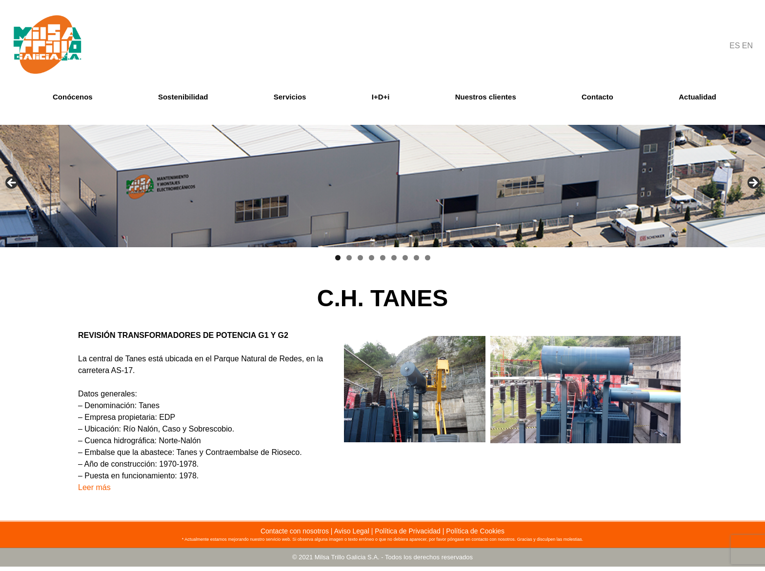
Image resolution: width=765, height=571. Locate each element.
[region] (382, 186)
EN (747, 45)
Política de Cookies (475, 531)
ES (734, 45)
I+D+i (381, 97)
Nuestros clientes (485, 97)
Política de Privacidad (408, 531)
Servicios (290, 97)
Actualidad (697, 97)
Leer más (94, 487)
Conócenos (73, 97)
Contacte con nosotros (295, 531)
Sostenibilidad (183, 97)
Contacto (597, 97)
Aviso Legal (351, 531)
